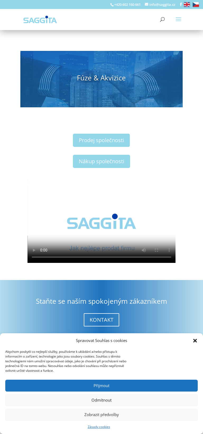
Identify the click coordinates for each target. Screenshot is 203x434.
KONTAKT (101, 319)
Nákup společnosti (101, 161)
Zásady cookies (99, 427)
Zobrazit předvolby (101, 414)
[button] (195, 340)
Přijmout (101, 385)
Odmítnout (101, 400)
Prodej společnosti (101, 140)
